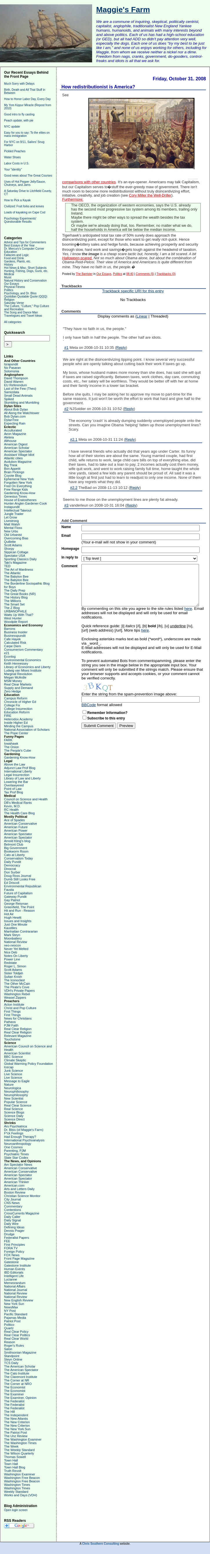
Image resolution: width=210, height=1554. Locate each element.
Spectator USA (14, 555)
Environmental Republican (22, 886)
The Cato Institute (16, 1373)
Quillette (10, 541)
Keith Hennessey (16, 663)
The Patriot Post (15, 1432)
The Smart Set (14, 604)
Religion (9, 299)
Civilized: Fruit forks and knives (24, 206)
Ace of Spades (14, 820)
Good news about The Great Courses (28, 175)
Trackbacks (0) (166, 273)
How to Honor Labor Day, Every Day (27, 99)
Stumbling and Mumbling (21, 402)
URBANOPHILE (15, 611)
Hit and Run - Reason (19, 910)
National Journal (15, 1290)
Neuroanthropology (17, 1143)
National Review (15, 942)
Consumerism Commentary (23, 649)
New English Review (18, 1300)
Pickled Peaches (14, 151)
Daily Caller (12, 1216)
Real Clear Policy (16, 1331)
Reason (9, 1342)
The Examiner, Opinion (20, 1397)
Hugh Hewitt (12, 917)
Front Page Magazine (19, 1258)
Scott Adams (13, 545)
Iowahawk (11, 743)
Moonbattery (13, 938)
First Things (12, 1011)
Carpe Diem (12, 646)
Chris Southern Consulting (100, 1543)
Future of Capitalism (18, 893)
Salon (8, 1349)
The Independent (16, 1415)
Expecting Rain (14, 423)
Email (66, 536)
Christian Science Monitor (22, 1196)
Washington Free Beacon (22, 1477)
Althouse (10, 441)
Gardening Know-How (19, 493)
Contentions (12, 1210)
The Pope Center (16, 733)
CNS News (12, 1203)
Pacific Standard (15, 1314)
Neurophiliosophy (16, 1091)
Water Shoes (12, 157)
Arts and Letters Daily (19, 1189)
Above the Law (14, 764)
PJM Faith (11, 1025)
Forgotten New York (18, 482)
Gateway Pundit (15, 896)
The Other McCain (17, 983)
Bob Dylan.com (15, 416)
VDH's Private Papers (19, 990)
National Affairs (14, 1286)
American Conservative (20, 823)
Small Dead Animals (18, 395)
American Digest (16, 444)
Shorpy (9, 548)
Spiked (9, 399)
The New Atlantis (16, 1418)
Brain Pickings (14, 472)
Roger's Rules (14, 1345)
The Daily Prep (14, 590)
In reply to (69, 557)
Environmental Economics (22, 660)
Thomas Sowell (15, 1457)
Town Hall (11, 1460)
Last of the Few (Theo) (20, 388)
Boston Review (14, 1192)
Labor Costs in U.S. (16, 163)
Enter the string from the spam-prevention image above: (129, 694)
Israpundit (11, 364)
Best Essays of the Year (19, 245)
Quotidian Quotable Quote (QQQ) (25, 296)
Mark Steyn (12, 935)
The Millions (12, 601)
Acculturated (13, 430)
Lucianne (10, 1279)
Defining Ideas (14, 1227)
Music (8, 277)
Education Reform (17, 712)
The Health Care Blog (19, 813)
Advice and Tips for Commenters (25, 242)
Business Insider (16, 632)
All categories (12, 322)
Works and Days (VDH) (20, 1495)
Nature (9, 1084)
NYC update (12, 126)
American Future (16, 827)
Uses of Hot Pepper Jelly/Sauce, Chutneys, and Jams (25, 183)
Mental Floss (13, 528)
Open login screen (16, 1510)
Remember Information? (107, 713)
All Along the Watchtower (21, 413)
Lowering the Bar (16, 782)
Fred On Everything (18, 486)
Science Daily (13, 1116)
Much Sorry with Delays (19, 83)
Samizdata (11, 392)
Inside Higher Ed (16, 722)
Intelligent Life (14, 1276)
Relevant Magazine (17, 1036)
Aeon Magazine (15, 434)
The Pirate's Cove (16, 987)
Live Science (13, 1074)
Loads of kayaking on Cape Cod (24, 212)
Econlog (10, 656)
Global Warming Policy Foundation (28, 1063)
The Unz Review (16, 1436)
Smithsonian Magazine (20, 1352)
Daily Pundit (12, 862)
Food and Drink (14, 258)
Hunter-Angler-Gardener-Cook (25, 503)
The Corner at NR (16, 1380)
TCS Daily (11, 1363)
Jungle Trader (13, 514)
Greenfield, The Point (19, 907)
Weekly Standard (16, 1491)
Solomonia (11, 371)
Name (66, 527)
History (8, 264)
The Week (11, 1446)
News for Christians (18, 1018)
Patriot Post (12, 1321)
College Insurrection (18, 708)
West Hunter (13, 618)
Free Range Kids (16, 489)
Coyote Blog (12, 475)
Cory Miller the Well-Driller (150, 195)
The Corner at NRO (18, 1384)
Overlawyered (14, 785)
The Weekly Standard (19, 1450)
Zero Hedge (12, 691)
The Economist (14, 1387)
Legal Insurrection (16, 775)
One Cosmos (13, 1147)
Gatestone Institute (17, 1265)
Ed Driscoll (11, 882)
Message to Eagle (17, 1081)
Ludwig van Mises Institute (22, 670)
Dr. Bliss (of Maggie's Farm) (23, 1129)
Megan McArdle (15, 677)
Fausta (9, 889)
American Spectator (18, 451)
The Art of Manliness (18, 569)
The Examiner (14, 1394)
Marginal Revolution (18, 674)
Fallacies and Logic (16, 255)
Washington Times (17, 1484)
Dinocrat (10, 869)
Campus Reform (15, 698)
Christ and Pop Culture (20, 1008)
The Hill (9, 1411)
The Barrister (84, 273)
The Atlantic (12, 573)
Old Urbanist (13, 534)
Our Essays (11, 283)
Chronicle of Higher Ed (20, 701)
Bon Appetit (12, 468)
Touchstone (12, 1039)
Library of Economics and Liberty (27, 667)
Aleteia (9, 437)
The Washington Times (20, 1443)
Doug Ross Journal (17, 875)
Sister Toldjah (13, 973)
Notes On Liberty (16, 956)
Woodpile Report (16, 621)
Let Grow (10, 517)
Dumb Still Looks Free (19, 879)
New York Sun (14, 1303)
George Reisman (16, 903)
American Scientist (17, 1053)
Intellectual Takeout (17, 510)
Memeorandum (14, 1283)
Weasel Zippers (15, 997)
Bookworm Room (16, 851)
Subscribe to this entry (106, 718)
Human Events (14, 1269)
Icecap (8, 1067)
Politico (9, 1324)
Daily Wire (11, 1223)
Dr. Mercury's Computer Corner (24, 248)
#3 (66, 505)
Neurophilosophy (16, 1095)
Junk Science (13, 1070)
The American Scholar (19, 1366)
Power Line (12, 959)
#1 (66, 347)
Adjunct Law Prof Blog (19, 768)
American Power (16, 830)
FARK (8, 740)
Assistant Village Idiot (19, 454)
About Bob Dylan (16, 409)
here (188, 608)
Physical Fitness (14, 287)
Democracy (12, 865)
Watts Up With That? (18, 614)
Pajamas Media (15, 1317)
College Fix (12, 705)
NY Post (10, 1310)
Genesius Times (15, 496)
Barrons (9, 628)
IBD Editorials (13, 1272)
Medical (9, 274)
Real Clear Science (17, 1105)
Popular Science (15, 1102)
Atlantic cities (13, 458)
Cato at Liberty (14, 855)
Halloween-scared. (77, 258)
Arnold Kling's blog (17, 841)
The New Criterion (17, 1422)
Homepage (70, 549)
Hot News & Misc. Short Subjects (25, 267)
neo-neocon (12, 945)
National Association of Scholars (27, 729)
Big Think (10, 465)
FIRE (7, 715)
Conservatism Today (18, 858)
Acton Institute (14, 1004)
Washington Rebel (17, 994)
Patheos (10, 1022)
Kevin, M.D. (12, 806)
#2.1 (73, 439)
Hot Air (9, 914)
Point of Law (13, 788)
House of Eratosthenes (20, 500)
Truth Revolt (12, 1471)
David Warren (13, 381)
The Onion (11, 747)
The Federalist (14, 1401)
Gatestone (11, 1262)
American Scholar (16, 447)
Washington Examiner (19, 1474)
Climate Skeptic (15, 1060)
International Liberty (18, 771)
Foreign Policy (14, 1251)
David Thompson (16, 378)
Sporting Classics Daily (20, 559)
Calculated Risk (15, 642)
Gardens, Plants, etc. (17, 261)
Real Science (13, 1109)
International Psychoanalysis (24, 1140)
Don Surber (12, 872)
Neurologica (12, 1088)
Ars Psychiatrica (15, 1126)
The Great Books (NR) (20, 594)
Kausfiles (10, 928)
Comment (69, 566)
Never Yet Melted (16, 949)
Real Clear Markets (17, 684)
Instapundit (12, 507)
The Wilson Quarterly (19, 1453)
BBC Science (13, 1056)
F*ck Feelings (13, 1133)
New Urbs (11, 531)
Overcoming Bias (16, 538)
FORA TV (11, 1248)
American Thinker (16, 1182)
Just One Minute (15, 924)
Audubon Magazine (18, 461)
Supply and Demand (18, 688)
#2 (66, 409)
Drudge (9, 1234)
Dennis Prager (14, 1230)
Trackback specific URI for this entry (133, 291)
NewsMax (11, 1307)
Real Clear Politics (17, 1335)
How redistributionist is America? (98, 86)
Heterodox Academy (18, 719)
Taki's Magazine (15, 562)
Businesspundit (15, 635)
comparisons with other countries (89, 182)
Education (10, 251)
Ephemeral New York (19, 479)
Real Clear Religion (18, 1029)
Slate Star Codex (16, 1157)
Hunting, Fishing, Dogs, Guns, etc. (26, 271)
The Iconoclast (14, 980)
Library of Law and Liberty (22, 778)
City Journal (12, 1199)
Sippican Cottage (16, 552)
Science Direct (14, 1119)
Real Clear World (16, 1338)
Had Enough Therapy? (20, 1136)
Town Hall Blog (14, 1467)
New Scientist (13, 1098)
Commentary (13, 1206)
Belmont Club (13, 844)
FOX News (11, 1255)
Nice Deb (10, 952)
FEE (7, 1241)
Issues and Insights (17, 921)
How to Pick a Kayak (17, 200)
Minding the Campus (18, 726)
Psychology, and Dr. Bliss (20, 293)
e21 (6, 653)
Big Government (15, 848)
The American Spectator (21, 1370)
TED (7, 566)
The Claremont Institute (20, 1377)
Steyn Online (13, 1359)
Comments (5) (145, 273)
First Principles (14, 1244)
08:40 (130, 273)
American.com (14, 1185)
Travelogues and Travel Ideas (23, 315)
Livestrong (11, 521)
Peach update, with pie (18, 120)
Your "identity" (13, 169)
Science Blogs (14, 1112)
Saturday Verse (14, 302)
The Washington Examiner (22, 1439)
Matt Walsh (12, 524)
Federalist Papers (16, 1237)
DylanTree (11, 420)
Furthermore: (72, 199)
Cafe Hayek (12, 639)
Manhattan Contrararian (21, 931)
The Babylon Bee (16, 576)
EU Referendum (15, 385)
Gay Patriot (12, 900)
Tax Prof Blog (13, 792)
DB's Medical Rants (18, 802)
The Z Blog (12, 608)
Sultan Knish (13, 976)
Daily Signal (12, 1220)
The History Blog (16, 597)
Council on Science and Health (26, 799)
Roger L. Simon (15, 966)
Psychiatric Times (16, 1154)
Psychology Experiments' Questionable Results (20, 220)
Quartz (9, 1328)
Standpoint (11, 1356)
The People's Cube (17, 750)
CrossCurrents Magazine (21, 1213)
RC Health (11, 809)
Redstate (10, 962)
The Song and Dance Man (21, 312)
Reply (121, 347)
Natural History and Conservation (25, 280)
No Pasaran (12, 367)
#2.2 (73, 487)
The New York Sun (17, 1429)
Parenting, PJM (15, 1150)
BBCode (88, 705)
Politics (8, 290)
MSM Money (13, 681)
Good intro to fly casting (19, 114)
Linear (142, 316)
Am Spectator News (18, 1164)
